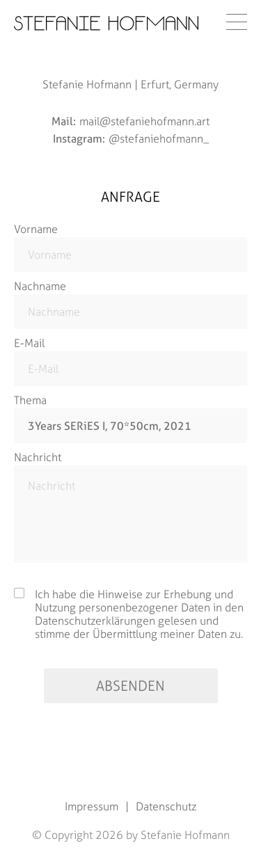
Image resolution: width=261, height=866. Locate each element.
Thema (30, 400)
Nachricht (37, 457)
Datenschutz (166, 806)
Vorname (36, 229)
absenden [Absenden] (130, 685)
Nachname (40, 286)
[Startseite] (106, 23)
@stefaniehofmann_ (159, 138)
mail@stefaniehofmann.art (144, 121)
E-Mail (29, 343)
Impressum (91, 806)
